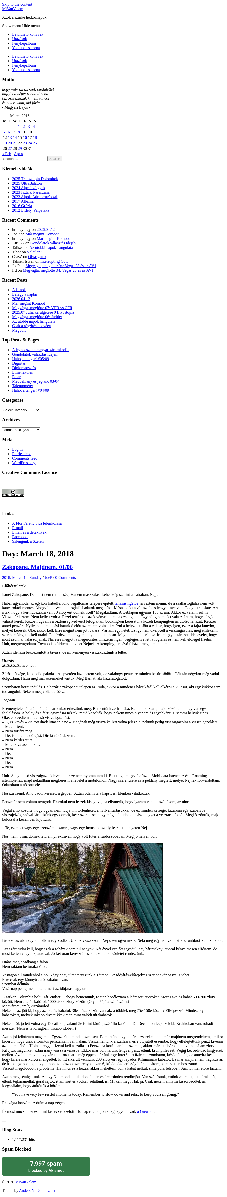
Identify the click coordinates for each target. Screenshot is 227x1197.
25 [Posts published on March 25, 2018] (35, 143)
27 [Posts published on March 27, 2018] (10, 148)
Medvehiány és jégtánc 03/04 (35, 381)
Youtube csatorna (26, 48)
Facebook (20, 537)
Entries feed (21, 454)
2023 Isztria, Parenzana (31, 192)
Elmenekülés (22, 372)
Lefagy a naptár (24, 294)
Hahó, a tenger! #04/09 (30, 390)
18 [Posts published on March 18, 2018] (35, 137)
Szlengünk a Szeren (28, 541)
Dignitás (19, 363)
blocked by (46, 1166)
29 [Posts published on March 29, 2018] (20, 148)
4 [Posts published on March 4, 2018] (34, 126)
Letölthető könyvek (27, 34)
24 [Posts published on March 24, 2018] (30, 143)
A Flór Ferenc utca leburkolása (37, 523)
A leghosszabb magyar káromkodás (40, 350)
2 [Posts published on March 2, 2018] (24, 126)
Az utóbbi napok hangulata (51, 247)
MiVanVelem (12, 9)
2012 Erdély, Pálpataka (30, 210)
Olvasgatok (37, 256)
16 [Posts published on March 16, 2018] (25, 137)
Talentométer (22, 386)
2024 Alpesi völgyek (28, 188)
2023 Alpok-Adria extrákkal (34, 197)
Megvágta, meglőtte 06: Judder (37, 317)
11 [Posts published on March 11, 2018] (35, 132)
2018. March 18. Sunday (22, 577)
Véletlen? (34, 252)
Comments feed (24, 458)
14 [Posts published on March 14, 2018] (15, 137)
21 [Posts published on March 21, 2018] (15, 143)
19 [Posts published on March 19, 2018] (5, 143)
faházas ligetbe (126, 603)
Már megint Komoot (42, 234)
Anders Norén (30, 1190)
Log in (17, 449)
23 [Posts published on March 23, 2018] (25, 143)
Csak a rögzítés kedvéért (31, 326)
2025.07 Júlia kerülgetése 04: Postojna (43, 312)
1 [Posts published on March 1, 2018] (19, 126)
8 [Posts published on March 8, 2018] (19, 132)
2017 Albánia (23, 201)
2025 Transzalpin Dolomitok (35, 179)
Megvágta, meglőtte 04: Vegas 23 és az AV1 (61, 266)
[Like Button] (4, 1121)
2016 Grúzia (22, 206)
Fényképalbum (24, 43)
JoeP (48, 577)
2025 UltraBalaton (27, 183)
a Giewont (145, 1111)
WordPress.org (24, 463)
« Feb (6, 154)
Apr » (18, 154)
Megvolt (19, 330)
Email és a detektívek (29, 532)
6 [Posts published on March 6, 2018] (9, 132)
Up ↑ (52, 1190)
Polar (16, 377)
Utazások (19, 39)
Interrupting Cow (54, 261)
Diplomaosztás (24, 368)
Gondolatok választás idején (53, 243)
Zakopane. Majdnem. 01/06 (37, 567)
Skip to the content (17, 4)
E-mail (17, 528)
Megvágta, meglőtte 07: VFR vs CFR (42, 308)
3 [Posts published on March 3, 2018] (29, 126)
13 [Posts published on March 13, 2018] (10, 137)
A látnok (19, 290)
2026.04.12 (46, 229)
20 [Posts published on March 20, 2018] (10, 143)
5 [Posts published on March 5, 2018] (4, 132)
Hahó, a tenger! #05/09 (30, 359)
